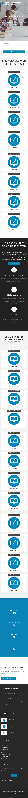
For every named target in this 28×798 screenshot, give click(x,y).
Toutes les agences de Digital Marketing (13, 701)
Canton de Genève (5, 752)
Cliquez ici (14, 775)
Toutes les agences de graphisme (12, 706)
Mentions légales (17, 791)
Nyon (11, 727)
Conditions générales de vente (16, 793)
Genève (11, 733)
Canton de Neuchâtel (5, 754)
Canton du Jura (4, 751)
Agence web (9, 780)
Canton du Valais (4, 756)
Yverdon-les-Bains (13, 720)
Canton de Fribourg (5, 749)
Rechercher (14, 51)
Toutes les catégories (14, 263)
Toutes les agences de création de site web (14, 695)
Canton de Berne (4, 747)
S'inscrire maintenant (8, 678)
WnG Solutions (12, 732)
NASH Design (12, 719)
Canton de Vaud (4, 758)
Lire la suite (14, 283)
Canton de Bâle (4, 745)
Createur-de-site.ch (13, 725)
